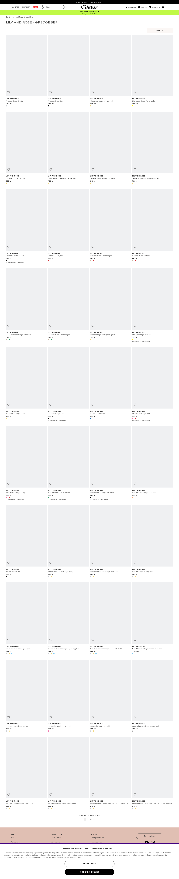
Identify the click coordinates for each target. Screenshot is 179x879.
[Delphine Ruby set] (68, 226)
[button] (143, 7)
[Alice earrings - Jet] (68, 71)
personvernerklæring (36, 857)
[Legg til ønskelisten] (8, 92)
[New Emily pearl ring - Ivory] (152, 541)
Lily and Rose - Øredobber (23, 17)
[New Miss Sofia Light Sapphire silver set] (152, 618)
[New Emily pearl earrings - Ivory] (68, 541)
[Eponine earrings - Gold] (26, 384)
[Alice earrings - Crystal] (26, 71)
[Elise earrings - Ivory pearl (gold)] (110, 305)
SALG (35, 7)
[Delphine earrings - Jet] (26, 226)
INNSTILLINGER (89, 864)
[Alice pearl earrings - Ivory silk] (110, 71)
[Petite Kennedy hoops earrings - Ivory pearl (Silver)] (152, 773)
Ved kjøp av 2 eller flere (89, 14)
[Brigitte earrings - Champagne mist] (68, 148)
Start (8, 17)
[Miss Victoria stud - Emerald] (68, 463)
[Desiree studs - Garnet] (152, 226)
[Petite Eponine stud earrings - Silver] (68, 773)
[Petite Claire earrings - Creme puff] (152, 696)
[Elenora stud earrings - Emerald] (26, 305)
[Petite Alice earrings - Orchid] (68, 696)
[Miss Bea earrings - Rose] (152, 384)
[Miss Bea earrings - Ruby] (26, 463)
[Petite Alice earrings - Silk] (110, 696)
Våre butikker (56, 842)
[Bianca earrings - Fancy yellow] (152, 71)
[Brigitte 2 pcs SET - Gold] (26, 148)
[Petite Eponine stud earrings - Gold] (26, 773)
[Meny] (8, 7)
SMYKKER (26, 7)
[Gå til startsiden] (89, 7)
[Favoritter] (155, 7)
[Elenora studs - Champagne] (68, 305)
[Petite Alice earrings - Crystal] (26, 696)
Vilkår (13, 838)
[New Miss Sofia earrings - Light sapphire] (68, 618)
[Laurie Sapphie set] (110, 384)
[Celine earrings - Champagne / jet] (152, 148)
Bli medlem (149, 836)
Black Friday (56, 838)
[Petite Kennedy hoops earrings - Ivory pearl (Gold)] (110, 773)
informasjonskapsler (73, 857)
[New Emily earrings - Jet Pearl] (110, 463)
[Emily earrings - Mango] (152, 305)
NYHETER (15, 7)
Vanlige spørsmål (97, 838)
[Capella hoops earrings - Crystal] (110, 148)
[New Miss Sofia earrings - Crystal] (26, 618)
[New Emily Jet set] (26, 541)
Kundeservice (96, 842)
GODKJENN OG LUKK (89, 872)
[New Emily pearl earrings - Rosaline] (110, 541)
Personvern (15, 842)
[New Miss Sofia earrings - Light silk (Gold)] (110, 618)
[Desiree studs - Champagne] (110, 226)
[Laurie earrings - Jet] (68, 384)
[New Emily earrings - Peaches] (152, 463)
